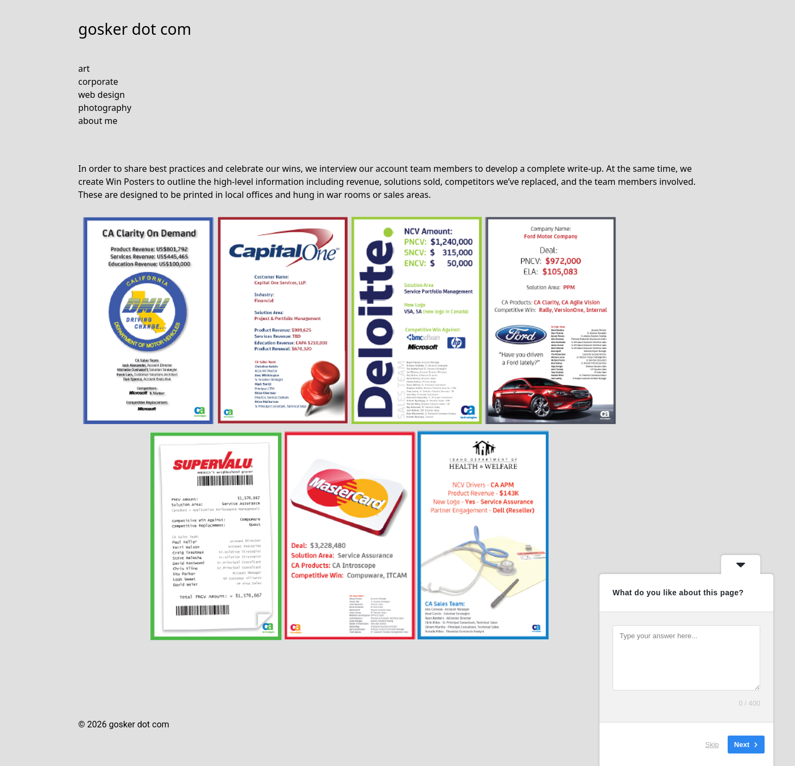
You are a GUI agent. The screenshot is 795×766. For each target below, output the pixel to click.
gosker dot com (134, 28)
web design (101, 95)
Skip (712, 744)
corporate (98, 82)
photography (104, 108)
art (84, 68)
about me (97, 121)
